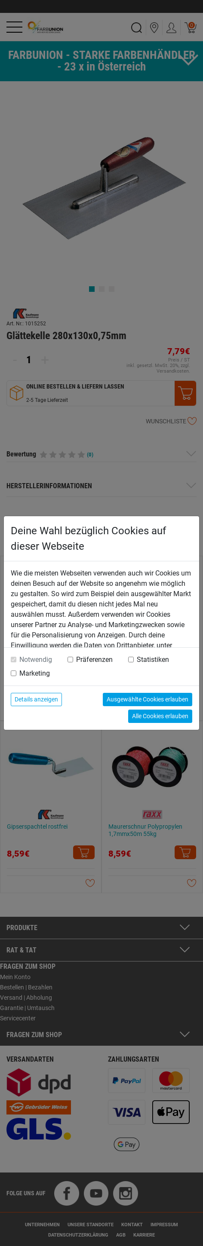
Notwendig (35, 659)
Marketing (34, 673)
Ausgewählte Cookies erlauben (147, 699)
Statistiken (153, 659)
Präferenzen (94, 659)
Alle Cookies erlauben (160, 716)
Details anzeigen (36, 699)
